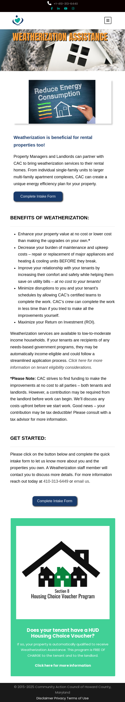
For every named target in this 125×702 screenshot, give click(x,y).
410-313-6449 (55, 481)
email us (81, 481)
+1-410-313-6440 (62, 4)
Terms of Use (78, 698)
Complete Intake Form (38, 196)
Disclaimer (44, 698)
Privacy (60, 698)
